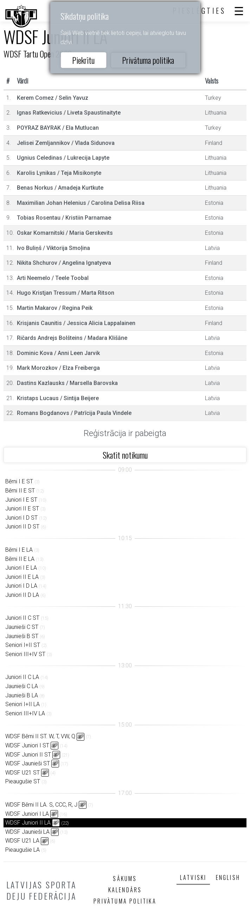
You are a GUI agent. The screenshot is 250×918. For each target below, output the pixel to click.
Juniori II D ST (22, 526)
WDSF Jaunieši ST (27, 763)
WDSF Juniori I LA (27, 813)
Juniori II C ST (22, 617)
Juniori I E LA (21, 567)
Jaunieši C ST (21, 627)
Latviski (193, 877)
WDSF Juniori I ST (27, 745)
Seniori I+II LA (22, 704)
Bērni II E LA (19, 559)
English (228, 877)
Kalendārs (125, 890)
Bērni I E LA (19, 549)
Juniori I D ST (21, 517)
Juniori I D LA (21, 585)
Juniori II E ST (22, 508)
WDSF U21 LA (22, 840)
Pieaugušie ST (22, 781)
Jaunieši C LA (21, 686)
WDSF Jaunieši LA (27, 831)
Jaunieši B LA (21, 695)
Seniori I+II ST (22, 645)
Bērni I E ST (19, 481)
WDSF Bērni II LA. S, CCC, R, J (41, 804)
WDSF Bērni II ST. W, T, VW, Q (40, 736)
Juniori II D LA (22, 595)
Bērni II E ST (20, 490)
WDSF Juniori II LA (28, 822)
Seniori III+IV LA (25, 713)
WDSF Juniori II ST (28, 754)
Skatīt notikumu (125, 454)
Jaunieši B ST (21, 636)
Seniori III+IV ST (25, 654)
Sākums (125, 878)
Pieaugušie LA (22, 849)
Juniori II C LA (22, 677)
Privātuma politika (148, 60)
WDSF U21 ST (22, 772)
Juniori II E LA (22, 577)
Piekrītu (83, 60)
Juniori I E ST (21, 499)
